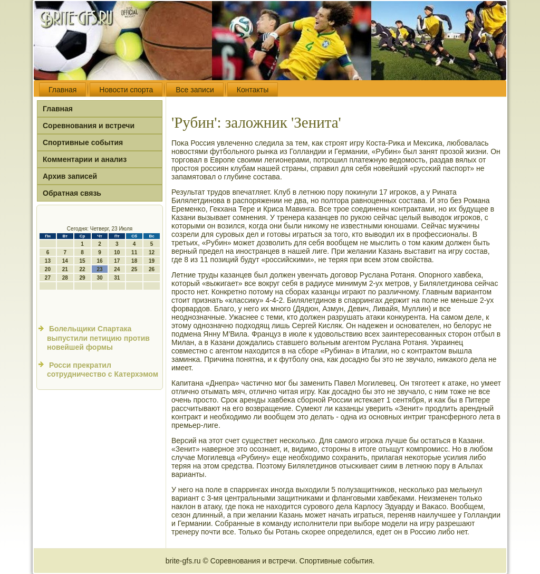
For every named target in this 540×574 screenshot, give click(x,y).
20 (48, 269)
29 (82, 278)
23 (99, 269)
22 (82, 269)
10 (117, 252)
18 (134, 261)
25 (134, 269)
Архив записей (70, 176)
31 (117, 278)
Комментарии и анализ (85, 159)
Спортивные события (83, 142)
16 (99, 261)
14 (65, 261)
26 (152, 269)
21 (65, 269)
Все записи (195, 89)
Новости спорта (126, 89)
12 (152, 252)
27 (48, 278)
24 (117, 269)
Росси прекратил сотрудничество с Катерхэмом (102, 370)
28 (65, 278)
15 (82, 261)
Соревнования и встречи (88, 125)
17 (117, 261)
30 (99, 278)
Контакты (252, 89)
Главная (62, 89)
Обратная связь (72, 193)
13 (48, 261)
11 (134, 252)
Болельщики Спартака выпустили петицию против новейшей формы (98, 337)
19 (152, 261)
